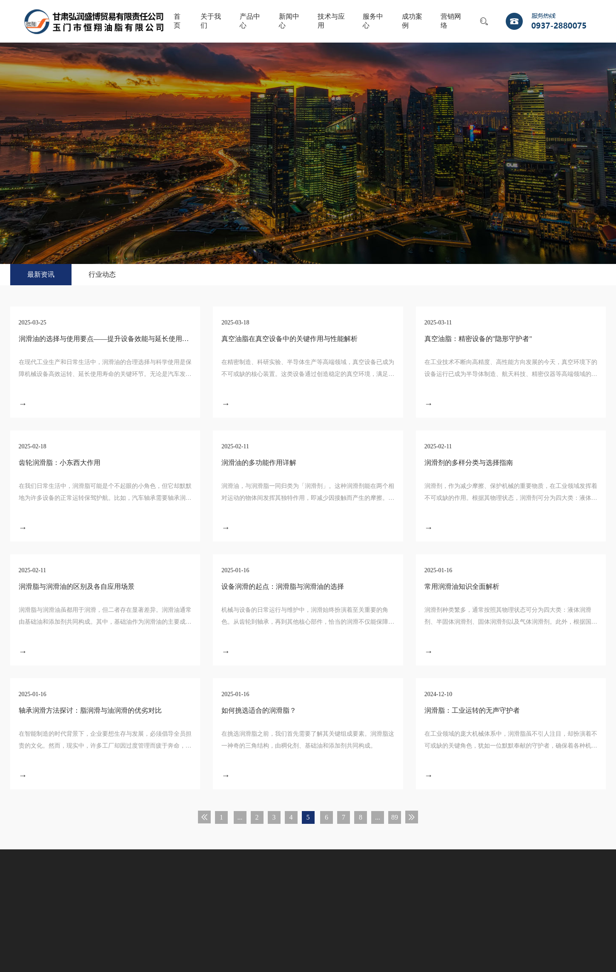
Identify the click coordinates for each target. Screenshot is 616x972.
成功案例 (412, 21)
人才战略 (350, 896)
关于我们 (211, 21)
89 (394, 817)
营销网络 (451, 21)
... (240, 817)
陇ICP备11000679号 (220, 929)
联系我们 (395, 896)
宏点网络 (350, 929)
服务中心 (373, 21)
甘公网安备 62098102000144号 (292, 929)
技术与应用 (331, 21)
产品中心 (250, 21)
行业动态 (102, 274)
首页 (177, 21)
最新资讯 (40, 274)
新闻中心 (289, 21)
